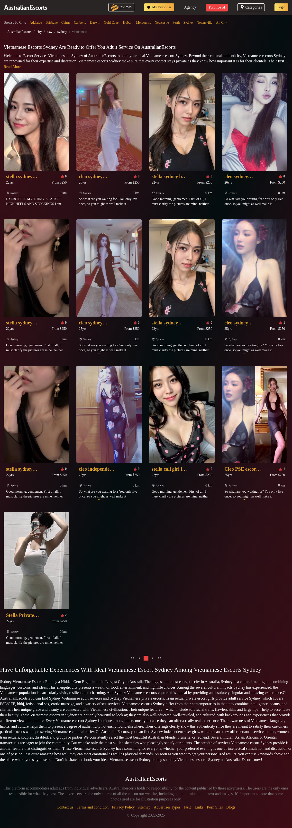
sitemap (144, 807)
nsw (49, 32)
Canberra (80, 22)
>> (160, 658)
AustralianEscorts (19, 32)
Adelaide (36, 22)
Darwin (95, 22)
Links (199, 807)
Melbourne (143, 22)
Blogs (230, 807)
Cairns (65, 22)
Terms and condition (93, 807)
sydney (62, 32)
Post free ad (217, 7)
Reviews (121, 7)
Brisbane (52, 22)
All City (221, 22)
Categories (251, 7)
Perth (176, 22)
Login (281, 7)
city (39, 32)
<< (132, 658)
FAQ (187, 807)
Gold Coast (111, 22)
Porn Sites (215, 807)
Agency (190, 7)
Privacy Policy (123, 807)
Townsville (204, 22)
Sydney (188, 22)
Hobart (127, 22)
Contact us (65, 807)
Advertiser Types (167, 807)
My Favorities (159, 7)
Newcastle (162, 22)
